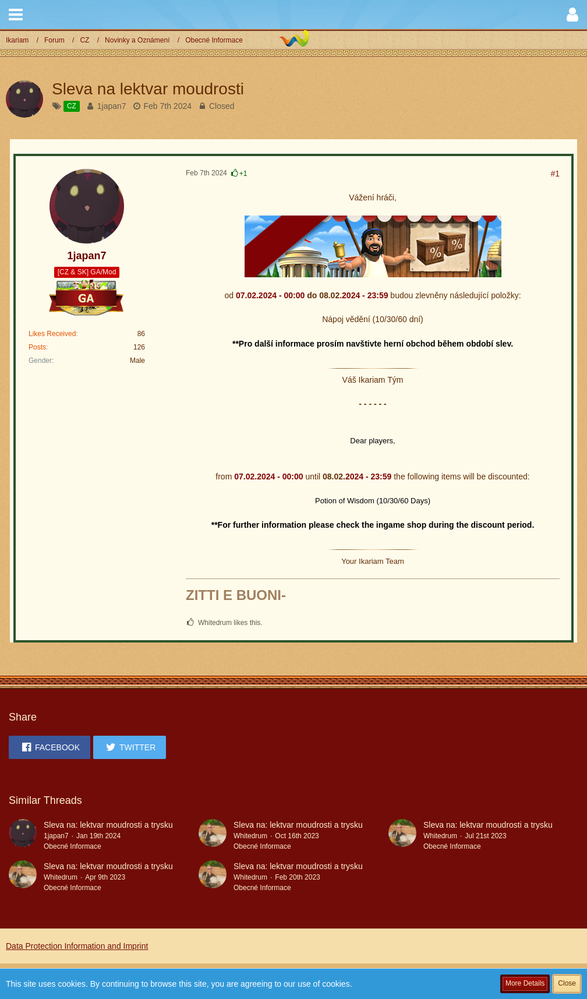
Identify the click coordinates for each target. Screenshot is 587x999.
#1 (555, 173)
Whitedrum (250, 836)
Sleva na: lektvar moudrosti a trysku (108, 824)
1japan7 (111, 106)
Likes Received (52, 334)
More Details (524, 983)
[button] (16, 14)
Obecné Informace (72, 846)
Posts (37, 347)
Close (567, 983)
